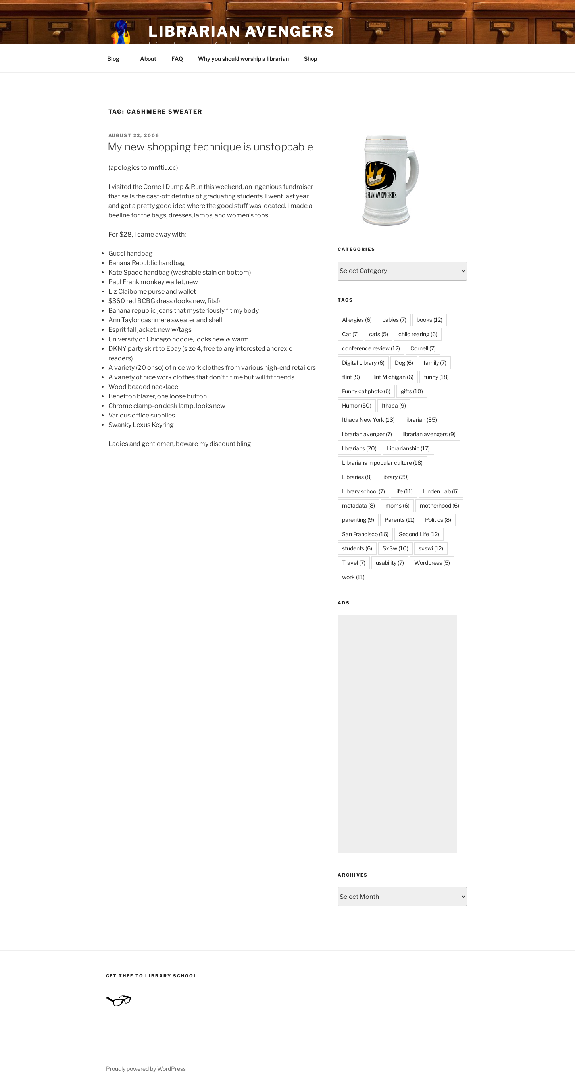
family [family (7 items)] (434, 362)
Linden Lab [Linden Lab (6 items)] (441, 491)
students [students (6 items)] (357, 548)
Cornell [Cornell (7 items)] (423, 348)
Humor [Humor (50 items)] (356, 405)
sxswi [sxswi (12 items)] (431, 548)
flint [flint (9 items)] (351, 376)
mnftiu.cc (162, 167)
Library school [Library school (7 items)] (363, 491)
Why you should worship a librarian (243, 58)
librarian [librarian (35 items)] (421, 419)
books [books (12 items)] (429, 319)
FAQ (177, 58)
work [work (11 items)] (353, 576)
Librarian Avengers (241, 31)
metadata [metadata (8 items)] (358, 505)
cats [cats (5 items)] (378, 334)
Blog (117, 58)
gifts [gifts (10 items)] (412, 391)
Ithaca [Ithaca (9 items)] (394, 405)
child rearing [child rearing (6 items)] (417, 334)
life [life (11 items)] (404, 491)
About (148, 58)
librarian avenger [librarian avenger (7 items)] (367, 434)
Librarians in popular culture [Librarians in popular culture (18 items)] (382, 462)
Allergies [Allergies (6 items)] (357, 319)
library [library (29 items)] (395, 476)
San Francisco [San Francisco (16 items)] (365, 534)
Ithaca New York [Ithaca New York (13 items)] (368, 419)
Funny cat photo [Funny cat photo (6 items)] (366, 391)
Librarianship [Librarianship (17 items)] (408, 448)
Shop (310, 58)
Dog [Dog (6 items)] (404, 362)
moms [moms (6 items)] (397, 505)
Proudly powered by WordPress (146, 1068)
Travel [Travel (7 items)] (353, 562)
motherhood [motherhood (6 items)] (439, 505)
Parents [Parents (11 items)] (400, 519)
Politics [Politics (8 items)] (438, 519)
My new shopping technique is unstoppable (210, 146)
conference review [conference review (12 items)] (371, 348)
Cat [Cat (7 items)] (350, 334)
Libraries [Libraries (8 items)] (357, 476)
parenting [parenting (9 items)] (358, 519)
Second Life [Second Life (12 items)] (419, 534)
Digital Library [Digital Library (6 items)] (363, 362)
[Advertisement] (397, 734)
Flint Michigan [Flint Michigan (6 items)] (391, 376)
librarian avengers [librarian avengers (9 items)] (429, 434)
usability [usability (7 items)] (390, 562)
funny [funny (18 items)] (436, 376)
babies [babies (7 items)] (394, 319)
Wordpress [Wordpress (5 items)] (432, 562)
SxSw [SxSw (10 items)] (395, 548)
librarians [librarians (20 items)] (359, 448)
